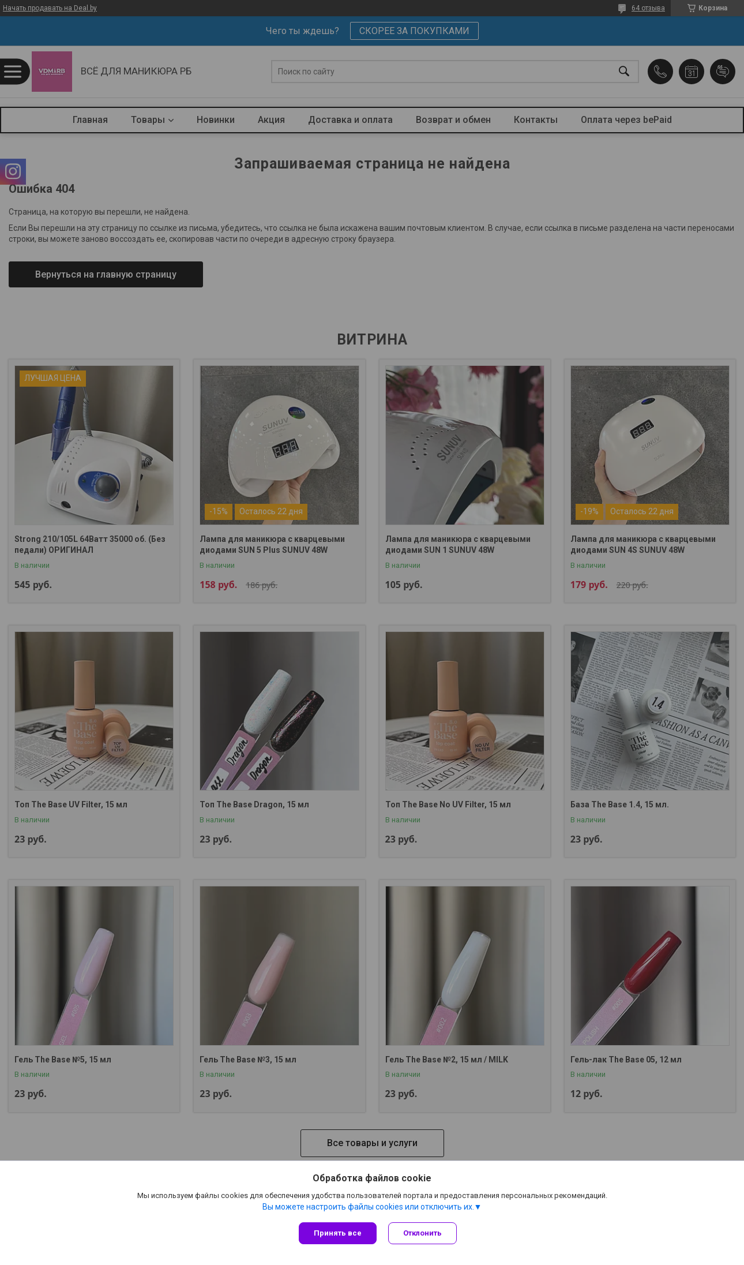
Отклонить (422, 1233)
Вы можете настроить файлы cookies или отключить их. (368, 1206)
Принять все (338, 1233)
